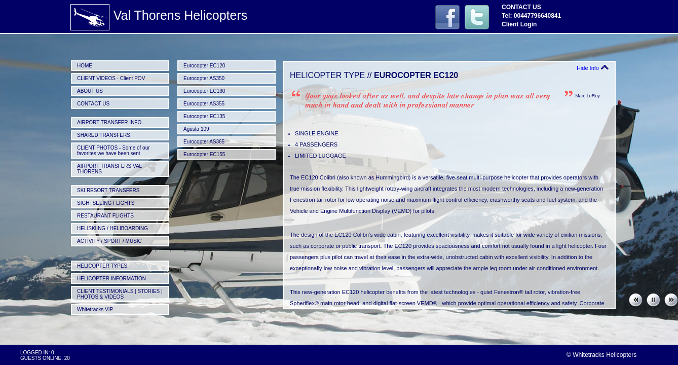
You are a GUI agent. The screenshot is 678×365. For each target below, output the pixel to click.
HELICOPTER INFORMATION (111, 278)
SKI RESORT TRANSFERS (108, 190)
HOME (84, 65)
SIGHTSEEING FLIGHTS (105, 203)
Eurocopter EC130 (204, 91)
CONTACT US (93, 103)
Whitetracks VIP (95, 309)
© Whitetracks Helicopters (601, 354)
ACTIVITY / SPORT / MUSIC (109, 241)
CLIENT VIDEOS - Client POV (111, 78)
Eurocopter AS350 (203, 78)
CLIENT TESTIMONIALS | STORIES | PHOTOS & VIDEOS (120, 294)
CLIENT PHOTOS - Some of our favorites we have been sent (113, 150)
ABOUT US (90, 91)
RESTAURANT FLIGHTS (105, 215)
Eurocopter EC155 (204, 154)
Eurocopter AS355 (203, 103)
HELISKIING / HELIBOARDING (112, 228)
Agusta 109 (196, 129)
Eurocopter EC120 (204, 65)
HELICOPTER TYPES (102, 266)
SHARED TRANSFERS (103, 135)
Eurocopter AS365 (203, 141)
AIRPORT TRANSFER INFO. (110, 122)
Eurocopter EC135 (204, 116)
